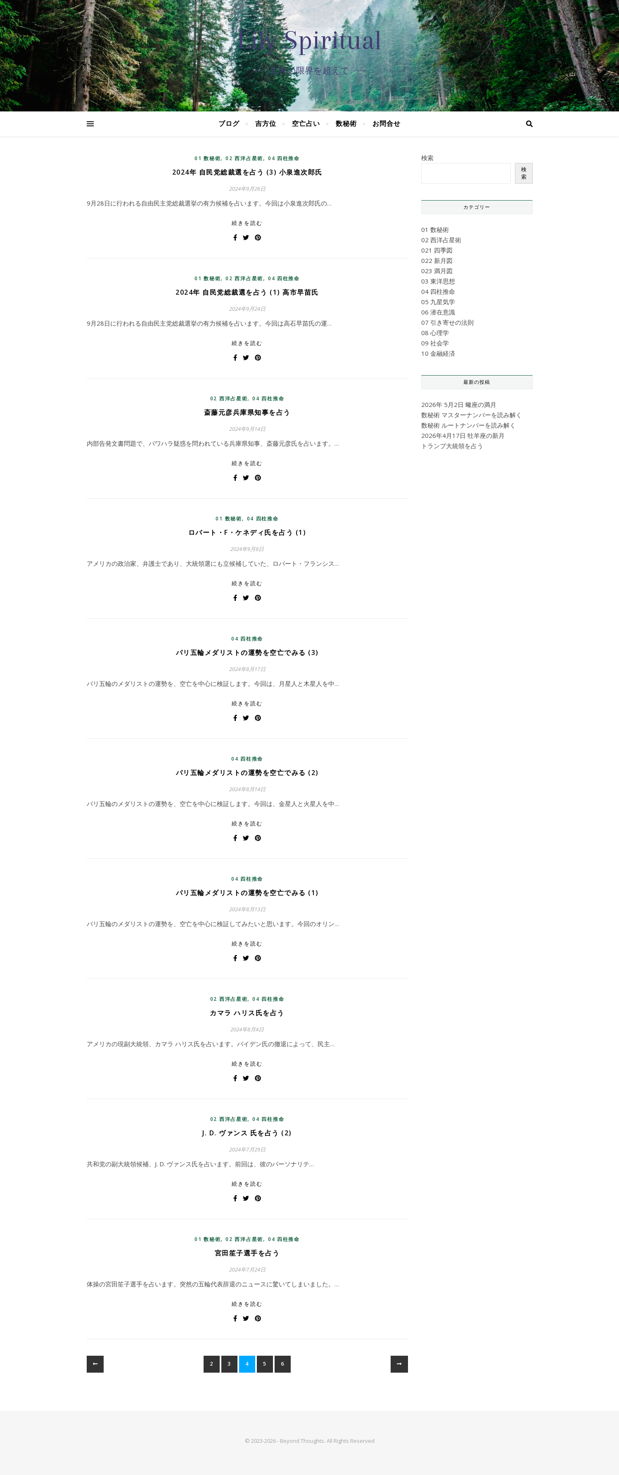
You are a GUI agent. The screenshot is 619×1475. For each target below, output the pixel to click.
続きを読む (247, 223)
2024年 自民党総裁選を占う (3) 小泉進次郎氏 (247, 172)
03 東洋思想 (438, 281)
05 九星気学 (438, 302)
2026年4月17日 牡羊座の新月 (463, 435)
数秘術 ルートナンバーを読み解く (468, 425)
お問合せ (386, 124)
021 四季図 (437, 250)
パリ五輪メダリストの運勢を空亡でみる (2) (247, 772)
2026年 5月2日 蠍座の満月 (458, 404)
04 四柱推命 (284, 158)
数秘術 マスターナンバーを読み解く (471, 415)
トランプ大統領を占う (452, 446)
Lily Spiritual (309, 39)
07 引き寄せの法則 (447, 322)
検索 (427, 158)
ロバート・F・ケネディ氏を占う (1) (247, 532)
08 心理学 (435, 333)
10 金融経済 (438, 353)
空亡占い (306, 124)
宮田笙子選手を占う (247, 1253)
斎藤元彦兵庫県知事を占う (247, 412)
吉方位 (265, 124)
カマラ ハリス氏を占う (247, 1012)
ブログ (229, 124)
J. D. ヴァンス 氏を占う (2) (247, 1132)
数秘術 (346, 124)
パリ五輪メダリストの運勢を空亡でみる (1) (247, 892)
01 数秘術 (207, 158)
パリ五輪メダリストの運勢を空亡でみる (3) (247, 652)
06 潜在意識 (438, 312)
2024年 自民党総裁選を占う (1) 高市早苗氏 (247, 292)
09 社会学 (435, 343)
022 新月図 (437, 260)
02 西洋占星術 (244, 158)
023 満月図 (437, 271)
